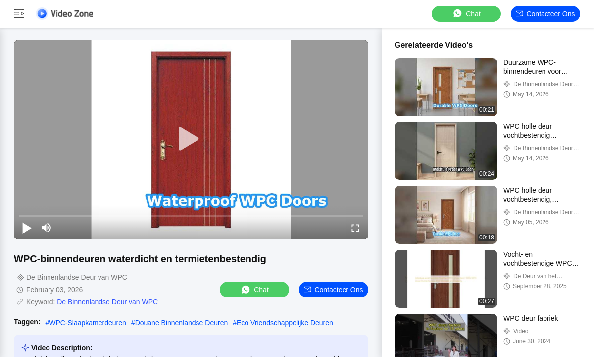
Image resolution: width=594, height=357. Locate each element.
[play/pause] (27, 227)
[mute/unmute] (46, 227)
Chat (466, 13)
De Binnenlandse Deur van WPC (107, 302)
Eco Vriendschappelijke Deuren (285, 323)
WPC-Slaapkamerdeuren (87, 323)
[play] (191, 139)
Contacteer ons (545, 14)
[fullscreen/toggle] (355, 227)
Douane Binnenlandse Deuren (181, 323)
